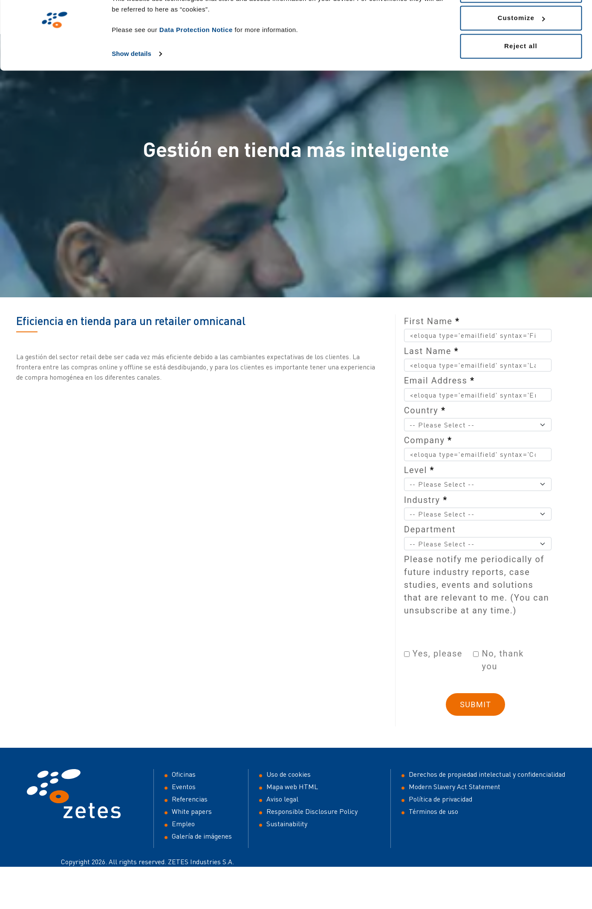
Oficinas (184, 774)
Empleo (183, 823)
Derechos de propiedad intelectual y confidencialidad (487, 774)
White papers (192, 811)
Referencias (190, 799)
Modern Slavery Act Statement (454, 786)
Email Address (439, 380)
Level (419, 470)
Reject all (520, 78)
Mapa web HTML (292, 786)
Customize (521, 50)
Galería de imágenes (202, 836)
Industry (426, 500)
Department (430, 529)
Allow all (520, 22)
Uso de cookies (288, 774)
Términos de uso (433, 811)
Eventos (184, 786)
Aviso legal (282, 799)
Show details (131, 86)
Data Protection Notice (196, 62)
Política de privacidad (440, 799)
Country (425, 410)
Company (428, 440)
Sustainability (286, 823)
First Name (432, 321)
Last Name (431, 351)
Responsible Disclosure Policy (312, 811)
